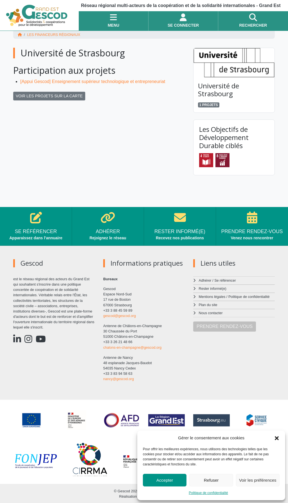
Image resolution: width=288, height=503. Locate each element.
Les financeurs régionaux (54, 35)
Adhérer (205, 280)
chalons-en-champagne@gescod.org (132, 347)
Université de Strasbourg (218, 89)
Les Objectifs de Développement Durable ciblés (224, 137)
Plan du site (208, 304)
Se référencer (225, 280)
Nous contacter (211, 312)
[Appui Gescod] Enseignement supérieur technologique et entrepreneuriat (93, 81)
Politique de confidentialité (208, 493)
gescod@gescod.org (119, 315)
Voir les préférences (257, 480)
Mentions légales (212, 296)
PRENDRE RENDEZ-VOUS (225, 325)
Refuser (211, 480)
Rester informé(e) (213, 288)
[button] (277, 438)
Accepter (164, 480)
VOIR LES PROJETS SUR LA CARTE (49, 95)
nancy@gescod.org (118, 378)
